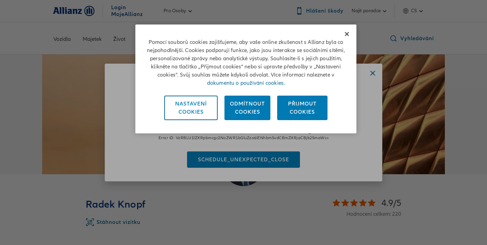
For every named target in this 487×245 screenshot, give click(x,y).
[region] (245, 78)
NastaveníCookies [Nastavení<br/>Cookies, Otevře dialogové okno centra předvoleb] (191, 107)
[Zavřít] (346, 34)
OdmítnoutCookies (247, 107)
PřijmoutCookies (302, 107)
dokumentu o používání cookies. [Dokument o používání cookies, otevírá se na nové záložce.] (246, 83)
